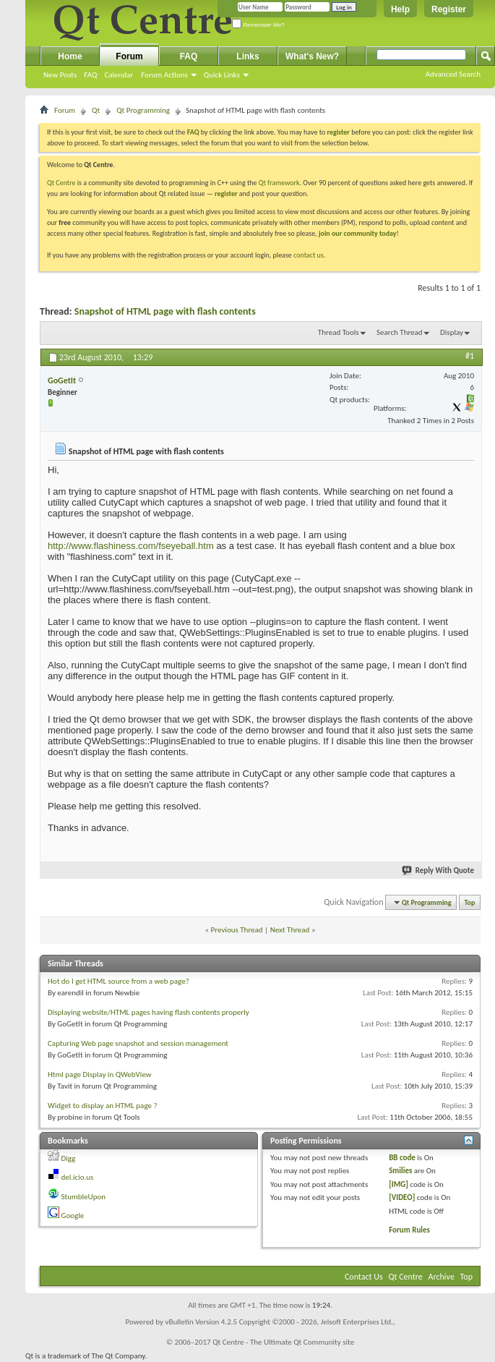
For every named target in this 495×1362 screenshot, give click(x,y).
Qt (96, 110)
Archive (442, 1277)
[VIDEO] (402, 1197)
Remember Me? (258, 25)
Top (470, 902)
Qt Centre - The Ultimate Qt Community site (283, 1342)
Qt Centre (61, 182)
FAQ (90, 75)
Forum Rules (409, 1230)
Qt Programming (143, 110)
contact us (308, 255)
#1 (469, 356)
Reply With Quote (438, 870)
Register (448, 9)
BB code (402, 1157)
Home (70, 56)
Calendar (118, 75)
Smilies (400, 1170)
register (226, 193)
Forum (129, 56)
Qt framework (279, 182)
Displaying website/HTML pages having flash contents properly (148, 1012)
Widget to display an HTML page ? (103, 1105)
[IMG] (398, 1184)
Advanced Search (453, 74)
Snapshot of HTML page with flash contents (165, 311)
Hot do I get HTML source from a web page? (118, 981)
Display (451, 332)
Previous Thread (237, 930)
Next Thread (290, 930)
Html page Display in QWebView (100, 1074)
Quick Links (222, 75)
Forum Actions (164, 75)
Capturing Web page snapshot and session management (138, 1043)
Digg (68, 1158)
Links (247, 56)
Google (73, 1215)
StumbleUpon (83, 1196)
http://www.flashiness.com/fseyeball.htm (131, 545)
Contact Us (364, 1277)
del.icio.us (77, 1177)
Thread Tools (338, 332)
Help (400, 9)
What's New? (312, 56)
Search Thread (399, 332)
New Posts (60, 75)
